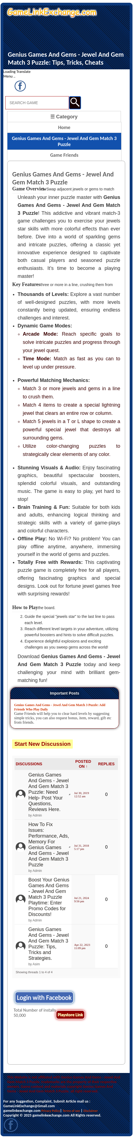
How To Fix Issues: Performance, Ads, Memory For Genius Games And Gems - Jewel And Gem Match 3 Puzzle (48, 844)
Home (64, 127)
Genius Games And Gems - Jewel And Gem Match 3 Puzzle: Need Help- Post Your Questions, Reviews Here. (48, 792)
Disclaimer (91, 1111)
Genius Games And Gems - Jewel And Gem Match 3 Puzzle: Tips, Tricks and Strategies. (48, 944)
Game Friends (64, 155)
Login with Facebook (44, 997)
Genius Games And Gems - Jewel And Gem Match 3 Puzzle (64, 141)
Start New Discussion (42, 744)
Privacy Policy (50, 1111)
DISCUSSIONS (29, 764)
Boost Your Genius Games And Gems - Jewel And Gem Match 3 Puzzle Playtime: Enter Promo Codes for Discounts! (48, 897)
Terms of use (71, 1111)
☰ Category (63, 116)
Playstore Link (70, 1014)
